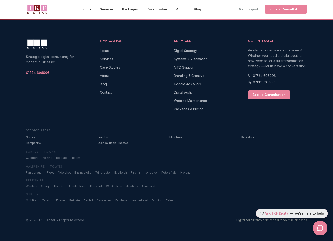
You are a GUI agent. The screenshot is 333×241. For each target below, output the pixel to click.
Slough (45, 186)
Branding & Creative (189, 76)
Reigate (61, 157)
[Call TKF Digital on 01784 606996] (37, 72)
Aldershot (64, 172)
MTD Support (184, 67)
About (181, 9)
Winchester (103, 172)
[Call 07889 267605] (277, 82)
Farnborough (34, 172)
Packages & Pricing (189, 109)
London (103, 137)
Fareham (136, 172)
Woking (47, 157)
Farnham (121, 200)
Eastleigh (120, 172)
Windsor (31, 186)
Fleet (50, 172)
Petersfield (169, 172)
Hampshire (33, 143)
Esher (170, 200)
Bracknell (96, 186)
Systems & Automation (190, 59)
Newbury (132, 186)
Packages (130, 9)
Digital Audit (183, 92)
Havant (185, 172)
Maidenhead (77, 186)
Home (87, 9)
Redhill (88, 200)
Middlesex (176, 137)
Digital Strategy (185, 51)
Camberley (104, 200)
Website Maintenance (190, 101)
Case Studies (157, 9)
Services (107, 9)
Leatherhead (139, 200)
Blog (197, 9)
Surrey (30, 137)
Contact (106, 92)
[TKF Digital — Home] (37, 9)
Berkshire (247, 137)
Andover (152, 172)
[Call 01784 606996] (277, 75)
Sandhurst (148, 186)
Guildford (32, 157)
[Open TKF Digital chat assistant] (320, 228)
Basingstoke (83, 172)
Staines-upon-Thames (113, 143)
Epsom (75, 157)
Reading (59, 186)
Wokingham (114, 186)
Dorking (157, 200)
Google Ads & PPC (188, 84)
